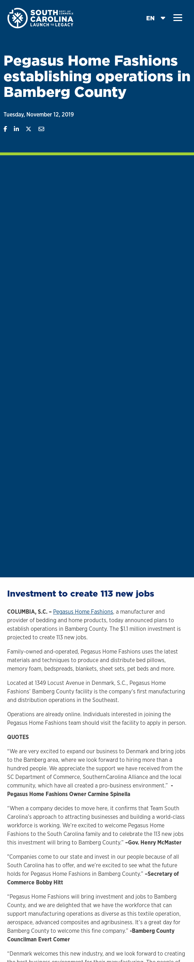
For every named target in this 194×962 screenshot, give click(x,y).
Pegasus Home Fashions (83, 611)
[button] (177, 17)
